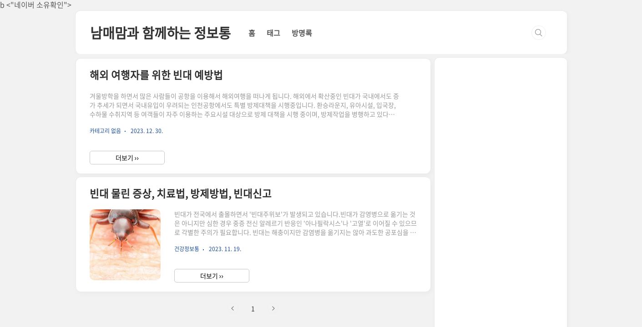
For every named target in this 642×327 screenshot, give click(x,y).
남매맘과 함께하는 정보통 (160, 32)
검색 (539, 33)
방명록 (302, 32)
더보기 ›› (127, 157)
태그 (273, 32)
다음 (273, 308)
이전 (232, 308)
